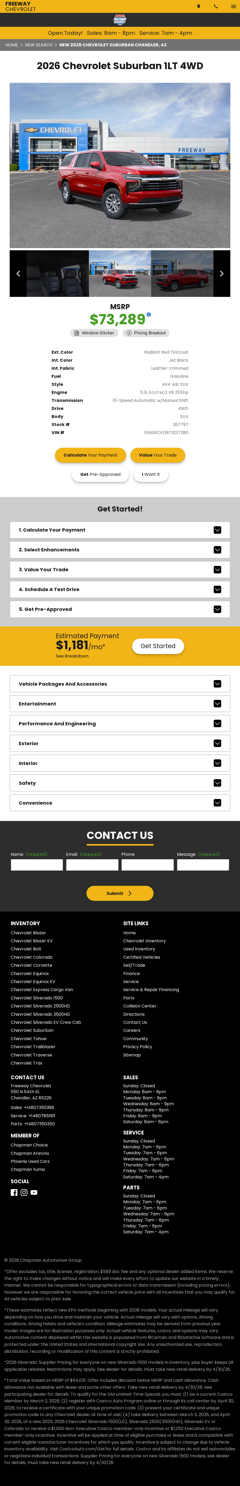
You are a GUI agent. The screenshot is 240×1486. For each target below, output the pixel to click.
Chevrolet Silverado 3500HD (40, 1013)
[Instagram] (24, 1191)
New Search (38, 45)
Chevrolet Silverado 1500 (37, 996)
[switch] (233, 6)
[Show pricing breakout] (149, 313)
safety (120, 781)
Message (198, 853)
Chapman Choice (29, 1143)
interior (120, 762)
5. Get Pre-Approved (120, 607)
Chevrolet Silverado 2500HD (40, 1005)
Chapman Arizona (30, 1152)
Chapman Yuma (28, 1168)
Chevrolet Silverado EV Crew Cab (46, 1021)
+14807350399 (39, 1106)
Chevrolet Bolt (26, 947)
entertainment (120, 702)
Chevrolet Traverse (31, 1053)
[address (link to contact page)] (199, 6)
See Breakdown (72, 654)
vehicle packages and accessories (120, 682)
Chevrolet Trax (26, 1061)
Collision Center (140, 1005)
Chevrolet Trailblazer (33, 1045)
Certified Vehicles (141, 956)
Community (135, 1037)
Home (11, 45)
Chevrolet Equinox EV (33, 980)
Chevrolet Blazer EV (32, 939)
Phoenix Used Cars (30, 1160)
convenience (120, 801)
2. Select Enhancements (120, 548)
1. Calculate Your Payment (120, 528)
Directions (134, 1013)
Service (131, 980)
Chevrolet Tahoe (28, 1037)
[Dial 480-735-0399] (216, 6)
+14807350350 (39, 1122)
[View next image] (220, 272)
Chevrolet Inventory (144, 939)
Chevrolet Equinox (30, 972)
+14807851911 (41, 1114)
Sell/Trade (134, 964)
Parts (128, 996)
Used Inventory (139, 947)
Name (29, 853)
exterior (120, 742)
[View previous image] (20, 272)
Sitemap (132, 1053)
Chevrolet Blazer (28, 931)
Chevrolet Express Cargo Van (42, 988)
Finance (131, 972)
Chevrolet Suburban (32, 1029)
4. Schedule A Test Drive (120, 588)
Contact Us (135, 1021)
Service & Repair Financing (151, 988)
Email (83, 853)
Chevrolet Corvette (31, 964)
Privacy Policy (137, 1045)
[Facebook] (14, 1191)
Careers (131, 1029)
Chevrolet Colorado (32, 956)
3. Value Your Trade (120, 568)
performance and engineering (120, 722)
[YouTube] (34, 1191)
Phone (128, 853)
